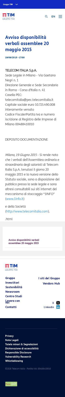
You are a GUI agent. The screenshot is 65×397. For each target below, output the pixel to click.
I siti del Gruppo (49, 278)
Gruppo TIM (8, 4)
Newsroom (12, 291)
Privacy (9, 336)
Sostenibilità (13, 287)
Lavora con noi (12, 301)
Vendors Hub (51, 283)
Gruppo (10, 278)
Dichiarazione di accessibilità (21, 348)
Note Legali (12, 340)
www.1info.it (14, 199)
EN (53, 16)
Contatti (11, 307)
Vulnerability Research (18, 356)
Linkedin (52, 307)
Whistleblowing (14, 360)
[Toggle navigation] (60, 17)
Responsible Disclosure (18, 352)
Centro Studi (13, 296)
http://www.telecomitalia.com (27, 211)
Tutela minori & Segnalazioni (21, 344)
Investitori (12, 282)
